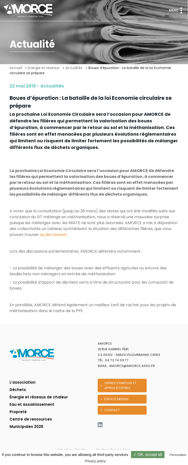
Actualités (73, 67)
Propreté (18, 411)
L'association (22, 382)
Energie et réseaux (43, 67)
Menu (176, 10)
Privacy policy (95, 461)
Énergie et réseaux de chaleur (39, 397)
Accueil (16, 67)
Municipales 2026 (26, 426)
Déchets (18, 389)
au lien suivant (53, 234)
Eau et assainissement (32, 404)
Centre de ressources (31, 419)
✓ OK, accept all (147, 454)
